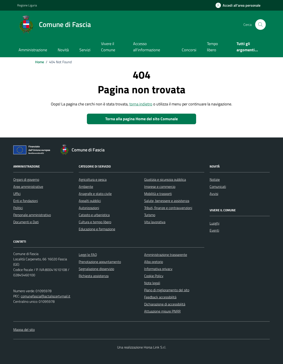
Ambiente (86, 186)
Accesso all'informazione (146, 47)
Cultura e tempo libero (95, 222)
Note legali (152, 283)
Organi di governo (26, 179)
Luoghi (214, 223)
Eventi (214, 230)
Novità (63, 50)
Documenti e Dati (26, 222)
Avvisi (214, 193)
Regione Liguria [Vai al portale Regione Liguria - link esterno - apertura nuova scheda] (27, 5)
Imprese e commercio (159, 186)
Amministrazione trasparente (165, 254)
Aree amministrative (28, 186)
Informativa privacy (158, 268)
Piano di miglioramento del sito (166, 290)
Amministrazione (33, 50)
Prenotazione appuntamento (100, 261)
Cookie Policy (153, 275)
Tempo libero (212, 47)
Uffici (17, 193)
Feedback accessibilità (160, 297)
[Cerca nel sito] (260, 24)
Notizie (215, 179)
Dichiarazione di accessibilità (164, 304)
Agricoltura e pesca (93, 179)
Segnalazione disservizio (96, 268)
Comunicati (218, 186)
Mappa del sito (24, 329)
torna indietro (140, 104)
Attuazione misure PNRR (162, 311)
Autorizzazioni (89, 207)
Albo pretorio (153, 261)
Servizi (84, 50)
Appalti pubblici (90, 200)
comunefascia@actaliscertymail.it (45, 296)
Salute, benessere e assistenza (166, 200)
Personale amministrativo (32, 214)
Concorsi (189, 50)
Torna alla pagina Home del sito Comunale (141, 119)
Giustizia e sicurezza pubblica (165, 179)
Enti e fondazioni (25, 200)
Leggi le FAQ (88, 254)
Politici (18, 207)
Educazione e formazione (97, 229)
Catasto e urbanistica (94, 214)
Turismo (149, 214)
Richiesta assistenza (94, 275)
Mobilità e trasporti (158, 193)
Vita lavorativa (154, 222)
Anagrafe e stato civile (95, 193)
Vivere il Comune (108, 47)
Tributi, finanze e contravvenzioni (168, 207)
